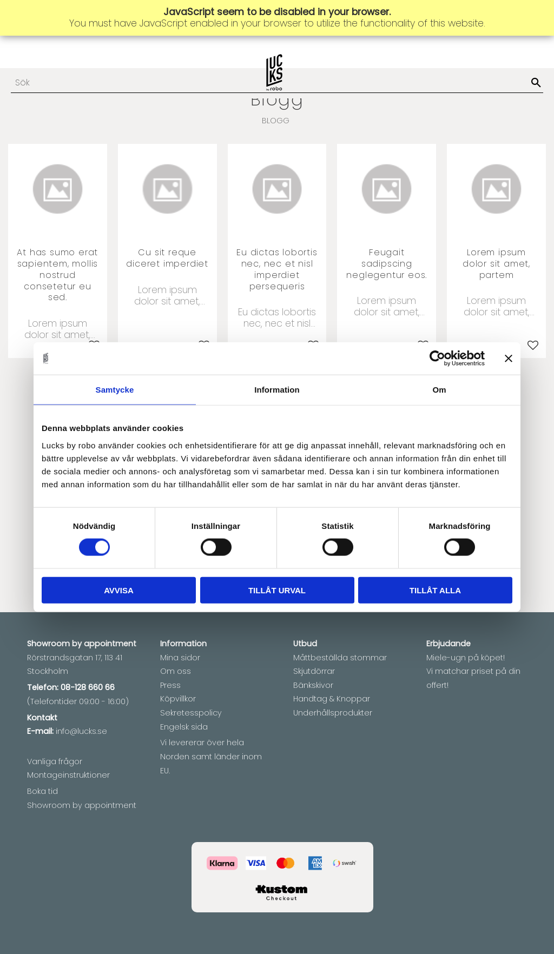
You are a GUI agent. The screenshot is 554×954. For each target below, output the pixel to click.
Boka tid (42, 791)
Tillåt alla (435, 589)
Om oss (175, 671)
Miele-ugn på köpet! (465, 657)
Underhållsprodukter (332, 712)
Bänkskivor (313, 685)
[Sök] (536, 83)
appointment (110, 643)
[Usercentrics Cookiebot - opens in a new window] (437, 358)
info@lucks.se (81, 731)
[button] (533, 345)
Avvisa (119, 589)
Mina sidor (180, 657)
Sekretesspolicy (191, 712)
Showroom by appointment (81, 805)
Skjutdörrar (314, 671)
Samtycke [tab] (115, 389)
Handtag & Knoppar (331, 698)
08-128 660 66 (88, 687)
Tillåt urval (277, 589)
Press (170, 685)
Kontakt (42, 717)
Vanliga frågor (54, 761)
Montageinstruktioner (68, 775)
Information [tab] (277, 389)
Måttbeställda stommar (340, 657)
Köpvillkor (178, 698)
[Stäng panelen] (508, 358)
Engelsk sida (184, 726)
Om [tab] (439, 389)
